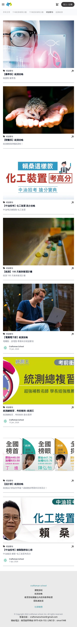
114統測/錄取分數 (20, 12)
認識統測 (59, 12)
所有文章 (6, 12)
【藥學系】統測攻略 (13, 74)
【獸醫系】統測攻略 (13, 140)
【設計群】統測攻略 (13, 484)
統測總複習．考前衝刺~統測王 (18, 410)
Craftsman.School (16, 346)
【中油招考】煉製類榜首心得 (17, 550)
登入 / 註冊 (67, 4)
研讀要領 (49, 12)
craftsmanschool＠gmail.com (44, 617)
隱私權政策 (39, 600)
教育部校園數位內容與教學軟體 (38, 597)
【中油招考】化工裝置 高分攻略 (19, 205)
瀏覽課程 (39, 590)
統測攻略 (39, 593)
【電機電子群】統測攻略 (15, 337)
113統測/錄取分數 (36, 12)
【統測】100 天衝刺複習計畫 (17, 271)
